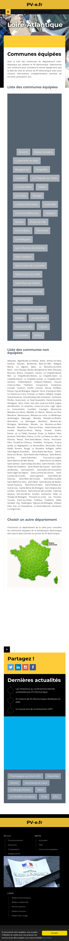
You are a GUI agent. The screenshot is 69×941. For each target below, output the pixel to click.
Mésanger (26, 418)
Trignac (43, 326)
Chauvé (57, 381)
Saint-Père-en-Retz (33, 484)
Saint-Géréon (13, 463)
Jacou (40, 789)
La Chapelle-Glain (48, 375)
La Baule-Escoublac (26, 204)
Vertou (38, 335)
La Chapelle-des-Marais (25, 375)
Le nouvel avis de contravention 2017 (34, 709)
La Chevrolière (23, 187)
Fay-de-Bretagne (22, 391)
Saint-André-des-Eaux (42, 451)
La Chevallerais (25, 506)
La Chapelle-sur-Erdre (44, 178)
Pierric (30, 436)
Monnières (12, 421)
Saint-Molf (33, 481)
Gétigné (49, 394)
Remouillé (50, 445)
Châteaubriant (24, 381)
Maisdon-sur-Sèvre (16, 412)
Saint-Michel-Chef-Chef (28, 291)
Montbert (42, 421)
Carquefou (42, 169)
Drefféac (57, 387)
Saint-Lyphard (36, 475)
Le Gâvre (40, 394)
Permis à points (18, 907)
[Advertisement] (36, 41)
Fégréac (35, 391)
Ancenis (23, 152)
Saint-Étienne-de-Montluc (30, 248)
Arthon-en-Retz (54, 360)
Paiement (12, 845)
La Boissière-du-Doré (50, 366)
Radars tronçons (19, 911)
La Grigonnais (13, 509)
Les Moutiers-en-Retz (50, 424)
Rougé (27, 448)
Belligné (57, 363)
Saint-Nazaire (23, 300)
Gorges (57, 394)
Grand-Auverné (14, 397)
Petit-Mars (21, 436)
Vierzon (14, 783)
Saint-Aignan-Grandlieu (18, 451)
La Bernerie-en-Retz (26, 160)
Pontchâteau (22, 230)
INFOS (38, 836)
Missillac (37, 418)
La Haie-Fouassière (36, 400)
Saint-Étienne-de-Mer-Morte (20, 460)
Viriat (44, 796)
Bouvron (11, 372)
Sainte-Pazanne (14, 484)
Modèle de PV (14, 854)
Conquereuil (41, 385)
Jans (37, 403)
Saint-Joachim (27, 469)
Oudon (58, 430)
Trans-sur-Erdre (24, 500)
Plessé (20, 439)
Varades (11, 503)
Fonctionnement (15, 840)
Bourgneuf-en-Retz (43, 369)
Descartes (53, 776)
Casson (38, 372)
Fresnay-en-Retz (53, 391)
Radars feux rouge (20, 916)
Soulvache (46, 494)
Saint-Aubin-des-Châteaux (36, 454)
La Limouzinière (15, 409)
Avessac (21, 363)
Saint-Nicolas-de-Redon (50, 481)
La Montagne (28, 421)
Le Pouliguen (23, 239)
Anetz (42, 360)
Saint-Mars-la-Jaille (52, 478)
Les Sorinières (39, 318)
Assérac (11, 363)
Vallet (58, 500)
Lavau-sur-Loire (41, 406)
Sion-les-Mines (23, 494)
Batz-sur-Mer (45, 363)
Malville (30, 412)
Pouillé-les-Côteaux (22, 442)
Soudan (35, 494)
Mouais (34, 424)
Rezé (59, 445)
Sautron (19, 318)
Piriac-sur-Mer (38, 222)
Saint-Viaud (21, 490)
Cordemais (56, 385)
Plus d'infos (47, 938)
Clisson (42, 187)
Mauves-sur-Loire (39, 415)
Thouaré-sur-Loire (37, 496)
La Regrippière (21, 445)
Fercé (42, 391)
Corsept (11, 387)
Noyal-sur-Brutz (24, 430)
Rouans (18, 448)
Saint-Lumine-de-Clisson (42, 472)
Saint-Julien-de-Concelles (30, 265)
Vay (18, 503)
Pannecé (33, 433)
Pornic (47, 439)
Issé (32, 403)
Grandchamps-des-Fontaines (36, 397)
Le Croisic (20, 195)
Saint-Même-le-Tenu (16, 481)
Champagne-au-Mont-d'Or (25, 776)
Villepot (57, 503)
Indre (26, 403)
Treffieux (38, 500)
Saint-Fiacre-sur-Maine (50, 460)
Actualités (43, 840)
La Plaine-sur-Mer (50, 436)
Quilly (10, 445)
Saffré (58, 448)
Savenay (57, 490)
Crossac (39, 387)
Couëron (21, 387)
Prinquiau (48, 442)
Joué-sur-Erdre (47, 403)
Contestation (13, 849)
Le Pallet (22, 433)
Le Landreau (27, 406)
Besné (10, 366)
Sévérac (11, 494)
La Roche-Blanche (42, 506)
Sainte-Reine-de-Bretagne (31, 487)
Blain (33, 366)
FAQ (41, 845)
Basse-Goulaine (44, 152)
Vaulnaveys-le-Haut (36, 783)
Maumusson (23, 415)
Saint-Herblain (23, 256)
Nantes (19, 222)
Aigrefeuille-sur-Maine (27, 360)
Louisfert (32, 409)
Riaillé (10, 448)
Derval (48, 387)
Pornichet (42, 230)
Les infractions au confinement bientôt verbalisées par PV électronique (35, 690)
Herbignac (12, 403)
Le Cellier (20, 178)
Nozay (38, 430)
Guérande (50, 204)
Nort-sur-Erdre (36, 427)
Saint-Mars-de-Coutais (29, 478)
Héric (20, 403)
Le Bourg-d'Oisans (20, 789)
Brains (20, 372)
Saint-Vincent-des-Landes (40, 490)
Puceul (58, 442)
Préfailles (37, 442)
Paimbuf (12, 433)
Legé (52, 406)
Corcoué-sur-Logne (52, 457)
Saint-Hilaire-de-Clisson (39, 466)
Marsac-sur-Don (53, 412)
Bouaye (22, 369)
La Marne (40, 412)
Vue (14, 506)
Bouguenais (22, 169)
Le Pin (37, 436)
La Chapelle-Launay (33, 378)
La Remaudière (37, 445)
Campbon (29, 372)
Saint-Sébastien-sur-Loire (29, 309)
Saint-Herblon (48, 463)
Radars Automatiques (21, 898)
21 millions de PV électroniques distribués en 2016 (38, 700)
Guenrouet (20, 400)
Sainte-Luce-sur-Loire (27, 274)
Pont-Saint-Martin (33, 439)
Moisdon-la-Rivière (52, 418)
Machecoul (56, 409)
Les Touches (54, 496)
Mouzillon (21, 427)
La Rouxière (38, 448)
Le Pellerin (50, 433)
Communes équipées (48, 849)
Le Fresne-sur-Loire (16, 394)
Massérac (11, 415)
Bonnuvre (12, 369)
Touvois (11, 500)
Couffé (30, 387)
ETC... (56, 796)
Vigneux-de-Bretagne (43, 503)
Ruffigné (50, 448)
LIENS (10, 893)
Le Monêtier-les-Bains (22, 796)
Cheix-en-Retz (13, 385)
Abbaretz (11, 360)
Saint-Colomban (28, 457)
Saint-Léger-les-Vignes (17, 472)
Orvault (47, 430)
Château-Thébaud (42, 381)
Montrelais (23, 424)
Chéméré (28, 385)
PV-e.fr (7, 836)
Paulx (40, 433)
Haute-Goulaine (53, 400)
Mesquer (50, 213)
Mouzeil (11, 427)
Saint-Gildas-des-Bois (31, 463)
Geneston (56, 506)
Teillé (55, 494)
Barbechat (32, 363)
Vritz (9, 506)
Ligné (58, 406)
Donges (37, 195)
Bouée (30, 369)
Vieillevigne (26, 503)
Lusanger (43, 409)
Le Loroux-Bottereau (27, 213)
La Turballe (21, 335)
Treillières (49, 500)
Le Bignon (22, 366)
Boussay (57, 369)
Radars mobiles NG (20, 902)
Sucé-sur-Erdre (24, 326)
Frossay (30, 394)
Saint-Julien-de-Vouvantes (49, 469)
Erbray (10, 391)
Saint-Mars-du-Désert (27, 283)
